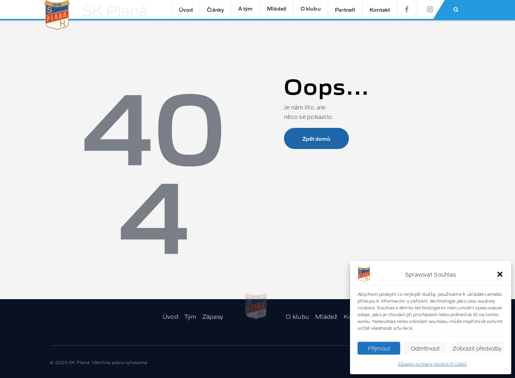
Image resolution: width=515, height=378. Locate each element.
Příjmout (379, 348)
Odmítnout (425, 348)
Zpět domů (316, 138)
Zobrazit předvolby (477, 348)
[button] (500, 274)
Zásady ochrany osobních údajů (432, 363)
